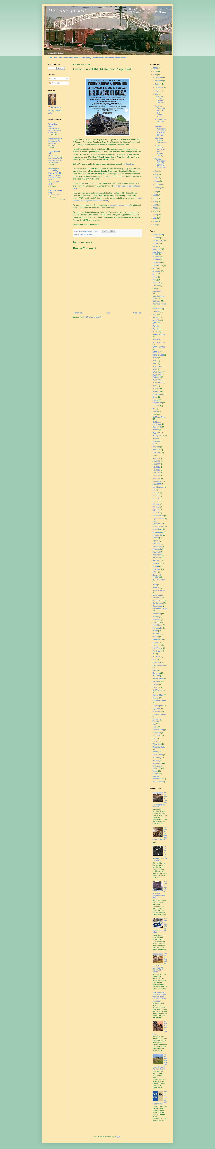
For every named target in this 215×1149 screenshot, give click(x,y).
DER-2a (156, 326)
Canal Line (157, 286)
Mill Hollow (157, 558)
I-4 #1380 (156, 441)
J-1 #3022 (156, 478)
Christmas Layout (159, 304)
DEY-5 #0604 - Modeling (158, 376)
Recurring (156, 673)
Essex (155, 397)
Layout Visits (157, 535)
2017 (155, 211)
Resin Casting (158, 679)
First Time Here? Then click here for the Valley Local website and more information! (87, 58)
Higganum (156, 433)
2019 (155, 205)
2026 (155, 68)
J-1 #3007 (156, 458)
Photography (157, 628)
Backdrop (156, 257)
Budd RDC (157, 283)
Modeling (156, 563)
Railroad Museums (160, 665)
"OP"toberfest (158, 235)
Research (156, 676)
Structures (156, 711)
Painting (156, 617)
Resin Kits (156, 682)
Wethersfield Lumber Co (157, 767)
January (158, 188)
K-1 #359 (156, 501)
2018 (155, 208)
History (155, 438)
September (159, 87)
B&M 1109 (156, 249)
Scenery (156, 698)
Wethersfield (157, 763)
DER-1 (155, 323)
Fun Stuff (156, 406)
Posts (52, 79)
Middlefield (157, 552)
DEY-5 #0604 (158, 372)
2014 (155, 221)
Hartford (156, 430)
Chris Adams (56, 107)
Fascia (155, 400)
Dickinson (156, 388)
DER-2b (156, 329)
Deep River (157, 320)
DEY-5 (155, 369)
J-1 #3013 (156, 464)
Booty (155, 280)
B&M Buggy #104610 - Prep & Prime (161, 140)
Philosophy (157, 622)
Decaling (156, 317)
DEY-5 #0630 (158, 383)
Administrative (158, 241)
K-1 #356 (156, 498)
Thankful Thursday (159, 714)
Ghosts (155, 411)
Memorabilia (157, 549)
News (155, 585)
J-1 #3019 (156, 476)
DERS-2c (156, 352)
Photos (155, 631)
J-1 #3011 (156, 461)
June (157, 171)
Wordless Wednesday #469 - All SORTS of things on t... (160, 163)
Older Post (137, 313)
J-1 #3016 (156, 470)
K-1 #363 (156, 504)
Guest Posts (157, 427)
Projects (156, 642)
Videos (155, 752)
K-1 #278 (156, 493)
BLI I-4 (155, 274)
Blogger (118, 1136)
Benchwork (157, 263)
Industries (156, 447)
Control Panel (158, 309)
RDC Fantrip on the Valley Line (160, 122)
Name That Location (157, 576)
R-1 (154, 654)
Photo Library (158, 625)
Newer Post (78, 313)
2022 (155, 195)
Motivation (156, 569)
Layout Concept (158, 519)
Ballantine (156, 260)
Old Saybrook (158, 603)
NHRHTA (156, 588)
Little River (157, 544)
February (158, 184)
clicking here (129, 164)
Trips (154, 738)
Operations (157, 614)
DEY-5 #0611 (158, 380)
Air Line (155, 243)
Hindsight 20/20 (158, 436)
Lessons (156, 538)
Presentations (158, 639)
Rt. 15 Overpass (159, 690)
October (158, 84)
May (157, 174)
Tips (154, 724)
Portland (156, 637)
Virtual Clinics (158, 755)
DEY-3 (155, 364)
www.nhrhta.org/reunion (120, 205)
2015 (155, 218)
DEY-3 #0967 (158, 366)
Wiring (155, 771)
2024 (155, 75)
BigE (154, 268)
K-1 (154, 490)
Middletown (157, 555)
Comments (54, 83)
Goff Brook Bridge (159, 417)
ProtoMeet (156, 645)
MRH (154, 572)
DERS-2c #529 (158, 355)
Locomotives (157, 546)
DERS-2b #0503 (159, 342)
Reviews (156, 685)
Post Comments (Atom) (92, 317)
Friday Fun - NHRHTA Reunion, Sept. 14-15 (160, 100)
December (159, 78)
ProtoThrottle (157, 648)
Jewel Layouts (158, 487)
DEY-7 (155, 386)
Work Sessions (158, 782)
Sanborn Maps (158, 695)
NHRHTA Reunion (85, 235)
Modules (156, 566)
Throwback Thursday (157, 720)
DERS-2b (156, 339)
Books (155, 277)
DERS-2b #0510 (159, 347)
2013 (155, 225)
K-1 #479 (156, 513)
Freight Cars (157, 403)
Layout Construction (157, 522)
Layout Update (158, 532)
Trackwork (156, 736)
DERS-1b (156, 332)
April (157, 178)
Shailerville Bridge (159, 701)
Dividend (156, 391)
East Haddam (158, 394)
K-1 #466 (156, 510)
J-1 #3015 (156, 467)
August (158, 91)
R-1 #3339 (156, 657)
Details (155, 358)
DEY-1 (155, 361)
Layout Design (158, 526)
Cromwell (156, 312)
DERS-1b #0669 (159, 335)
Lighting (155, 541)
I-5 (154, 444)
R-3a (154, 660)
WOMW (155, 774)
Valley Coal (157, 744)
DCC (154, 315)
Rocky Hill (156, 687)
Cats (154, 288)
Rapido (155, 670)
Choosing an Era (159, 291)
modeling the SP (55, 139)
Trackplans (157, 733)
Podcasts (156, 634)
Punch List (156, 651)
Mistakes (156, 561)
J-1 (154, 456)
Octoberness (157, 600)
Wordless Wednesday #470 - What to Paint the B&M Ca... (160, 131)
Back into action (54, 195)
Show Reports (158, 706)
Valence (155, 741)
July (156, 94)
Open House (157, 606)
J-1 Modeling (157, 481)
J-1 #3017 (156, 473)
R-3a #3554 (157, 662)
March (157, 181)
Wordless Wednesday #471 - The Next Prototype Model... (160, 111)
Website (156, 761)
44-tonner (156, 238)
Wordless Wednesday (157, 778)
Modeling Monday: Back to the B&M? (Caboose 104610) (160, 151)
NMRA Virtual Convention (158, 596)
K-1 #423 (156, 507)
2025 (155, 71)
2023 (155, 192)
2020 (155, 202)
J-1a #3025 (157, 484)
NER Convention (159, 580)
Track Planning (158, 730)
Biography (156, 271)
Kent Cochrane (158, 516)
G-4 (154, 409)
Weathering (157, 758)
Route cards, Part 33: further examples (55, 143)
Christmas (156, 301)
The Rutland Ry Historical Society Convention (55, 130)
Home (108, 313)
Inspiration (156, 453)
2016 (155, 215)
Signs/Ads (156, 709)
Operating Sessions (160, 609)
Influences (156, 450)
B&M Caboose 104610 (158, 253)
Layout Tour (157, 529)
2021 (155, 198)
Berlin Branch (158, 266)
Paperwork (157, 619)
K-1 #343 (156, 496)
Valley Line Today (159, 747)
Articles (155, 246)
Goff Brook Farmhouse (157, 423)
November (159, 81)
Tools (155, 727)
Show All (62, 200)
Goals (155, 414)
